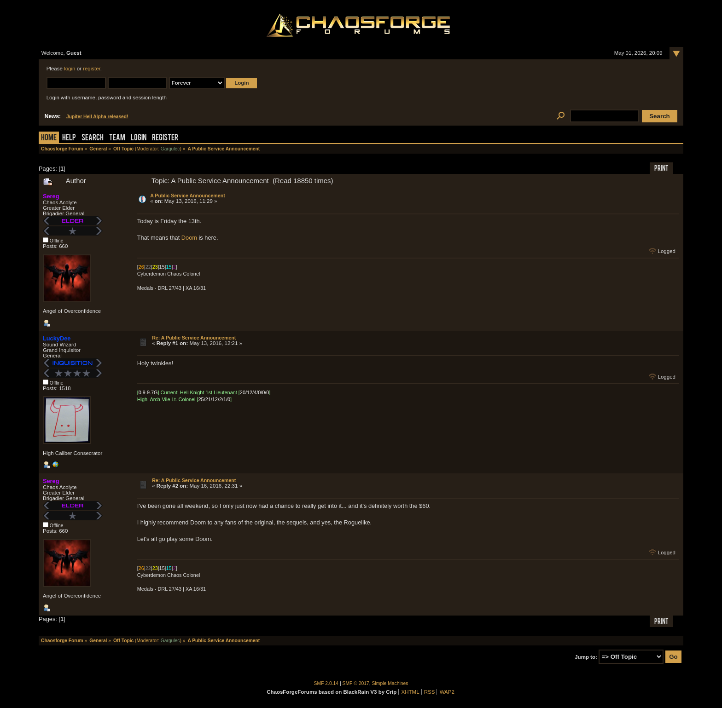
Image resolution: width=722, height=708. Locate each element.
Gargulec (170, 148)
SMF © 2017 (356, 683)
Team (117, 138)
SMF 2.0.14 (326, 683)
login (69, 68)
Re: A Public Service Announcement (194, 337)
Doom (189, 237)
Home (49, 138)
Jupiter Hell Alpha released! (97, 116)
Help (69, 138)
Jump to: (586, 657)
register (91, 68)
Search (93, 138)
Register (165, 138)
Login (138, 138)
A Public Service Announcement (187, 195)
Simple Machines (390, 683)
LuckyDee (56, 338)
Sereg (51, 196)
